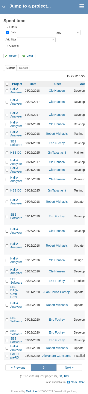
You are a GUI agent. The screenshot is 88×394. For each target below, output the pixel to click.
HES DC (16, 152)
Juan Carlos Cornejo (57, 292)
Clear (29, 55)
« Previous (18, 367)
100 (66, 376)
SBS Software (16, 143)
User (57, 84)
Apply (13, 55)
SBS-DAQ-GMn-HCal (14, 292)
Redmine (31, 391)
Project (17, 84)
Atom (73, 382)
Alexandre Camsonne (56, 355)
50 (60, 376)
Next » (69, 367)
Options (13, 45)
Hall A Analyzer (16, 90)
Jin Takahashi (57, 152)
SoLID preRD (14, 355)
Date (13, 32)
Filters (13, 27)
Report (23, 68)
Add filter (10, 39)
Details (10, 68)
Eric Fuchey (57, 143)
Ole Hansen (57, 90)
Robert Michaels (57, 133)
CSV (82, 382)
